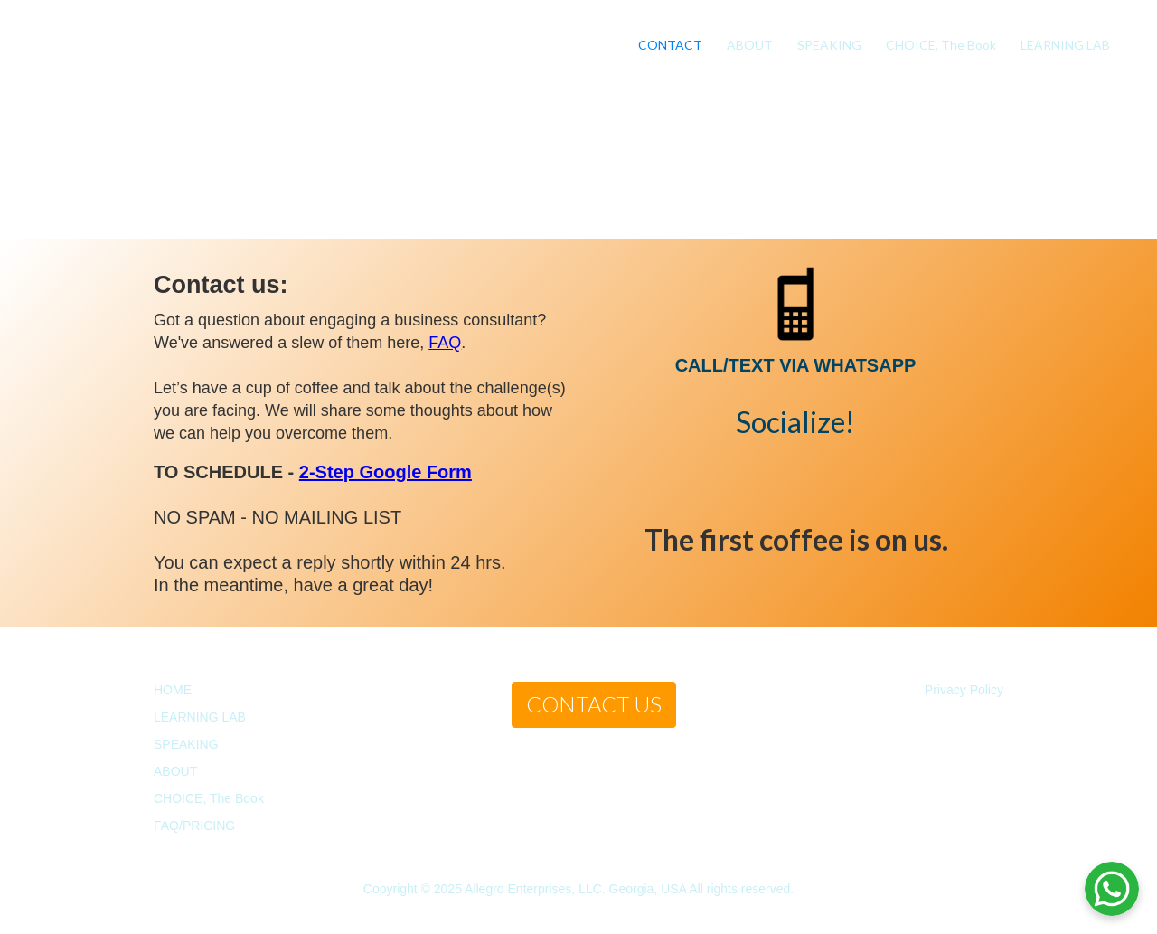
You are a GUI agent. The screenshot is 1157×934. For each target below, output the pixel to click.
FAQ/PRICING (194, 825)
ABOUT (750, 44)
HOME (173, 690)
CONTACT (670, 44)
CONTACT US (594, 704)
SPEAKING (829, 44)
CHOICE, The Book (941, 44)
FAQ (444, 343)
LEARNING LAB (1065, 44)
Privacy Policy (964, 690)
